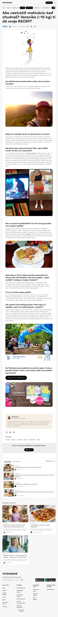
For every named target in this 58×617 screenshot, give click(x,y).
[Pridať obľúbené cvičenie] (27, 26)
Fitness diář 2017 (31, 153)
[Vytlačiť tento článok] (31, 26)
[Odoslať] (22, 580)
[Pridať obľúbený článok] (12, 465)
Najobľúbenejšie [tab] (16, 461)
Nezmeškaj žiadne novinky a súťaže (11, 577)
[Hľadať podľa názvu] (3, 8)
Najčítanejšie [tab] (7, 461)
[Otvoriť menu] (55, 3)
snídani (28, 234)
